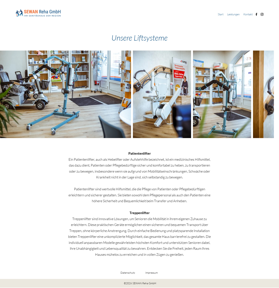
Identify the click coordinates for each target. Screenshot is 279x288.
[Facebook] (256, 14)
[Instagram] (262, 14)
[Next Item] (266, 94)
